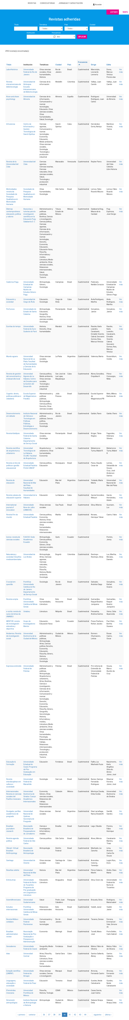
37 (49, 1015)
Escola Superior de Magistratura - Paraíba (30, 396)
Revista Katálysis (13, 433)
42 (75, 1015)
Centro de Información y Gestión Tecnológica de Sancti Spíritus (29, 129)
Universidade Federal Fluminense (28, 921)
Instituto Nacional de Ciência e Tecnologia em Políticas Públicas (30, 418)
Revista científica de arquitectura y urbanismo (13, 450)
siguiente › (98, 1015)
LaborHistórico (12, 69)
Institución (31, 33)
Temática (43, 25)
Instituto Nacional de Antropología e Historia (30, 1002)
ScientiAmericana (13, 900)
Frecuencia (56, 33)
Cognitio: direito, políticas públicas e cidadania (13, 396)
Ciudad (92, 25)
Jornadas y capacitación (71, 3)
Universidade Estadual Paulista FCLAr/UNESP (30, 465)
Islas (8, 954)
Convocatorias (47, 3)
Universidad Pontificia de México (28, 992)
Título (16, 25)
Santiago (9, 860)
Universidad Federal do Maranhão (28, 781)
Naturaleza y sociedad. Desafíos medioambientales (13, 556)
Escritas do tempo (13, 326)
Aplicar (82, 37)
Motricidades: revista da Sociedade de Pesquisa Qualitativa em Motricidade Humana (12, 196)
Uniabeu (26, 611)
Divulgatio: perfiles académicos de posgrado (13, 813)
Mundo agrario (12, 356)
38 (54, 1015)
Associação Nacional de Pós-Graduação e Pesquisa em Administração (30, 937)
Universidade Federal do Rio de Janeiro (30, 72)
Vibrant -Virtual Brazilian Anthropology (12, 850)
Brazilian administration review (12, 934)
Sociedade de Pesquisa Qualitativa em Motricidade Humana (29, 194)
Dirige (93, 65)
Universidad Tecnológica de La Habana (29, 450)
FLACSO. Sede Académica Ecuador (29, 539)
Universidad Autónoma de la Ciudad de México (30, 636)
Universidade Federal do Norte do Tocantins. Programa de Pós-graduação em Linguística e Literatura (30, 887)
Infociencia (10, 124)
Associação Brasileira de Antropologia (28, 850)
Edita (109, 65)
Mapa (125, 12)
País (66, 25)
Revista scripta (12, 599)
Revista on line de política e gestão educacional (13, 465)
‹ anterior (32, 1015)
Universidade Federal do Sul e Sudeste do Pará (30, 328)
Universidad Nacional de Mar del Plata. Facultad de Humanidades (29, 485)
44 (85, 1015)
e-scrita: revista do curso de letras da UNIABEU (13, 614)
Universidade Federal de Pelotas (28, 668)
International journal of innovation (11, 507)
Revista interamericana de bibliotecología (13, 84)
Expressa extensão (13, 666)
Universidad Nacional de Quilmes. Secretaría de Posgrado (28, 816)
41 (70, 1015)
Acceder (97, 5)
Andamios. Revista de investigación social (13, 636)
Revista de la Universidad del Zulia (12, 164)
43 (80, 1015)
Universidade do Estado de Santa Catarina (30, 311)
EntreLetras (11, 880)
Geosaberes (11, 946)
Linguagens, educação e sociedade (11, 983)
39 (59, 1015)
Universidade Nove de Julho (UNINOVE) (29, 507)
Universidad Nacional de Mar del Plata (29, 872)
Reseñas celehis (12, 870)
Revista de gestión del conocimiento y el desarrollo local (13, 376)
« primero (21, 1015)
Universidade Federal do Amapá (28, 973)
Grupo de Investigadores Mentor (29, 623)
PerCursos (10, 309)
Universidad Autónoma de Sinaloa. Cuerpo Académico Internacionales (29, 796)
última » (108, 1015)
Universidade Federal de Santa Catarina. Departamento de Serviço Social (30, 438)
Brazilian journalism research (10, 828)
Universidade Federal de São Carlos (29, 840)
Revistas (32, 3)
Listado (114, 12)
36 (44, 1015)
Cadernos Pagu (12, 282)
